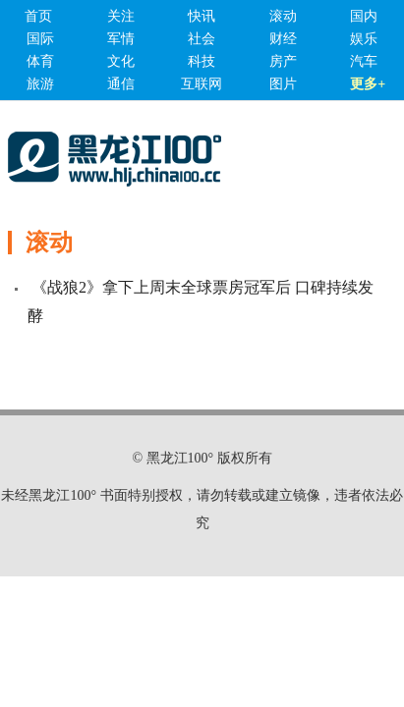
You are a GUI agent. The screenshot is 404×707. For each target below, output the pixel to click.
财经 (283, 38)
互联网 (201, 84)
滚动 (283, 16)
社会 (201, 38)
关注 (121, 16)
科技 (201, 61)
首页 (38, 16)
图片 (283, 84)
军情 (121, 38)
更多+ (367, 84)
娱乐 (363, 38)
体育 (40, 61)
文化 (121, 61)
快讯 (201, 16)
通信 (121, 84)
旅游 (40, 84)
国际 (40, 38)
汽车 (363, 61)
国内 (363, 16)
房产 (283, 61)
